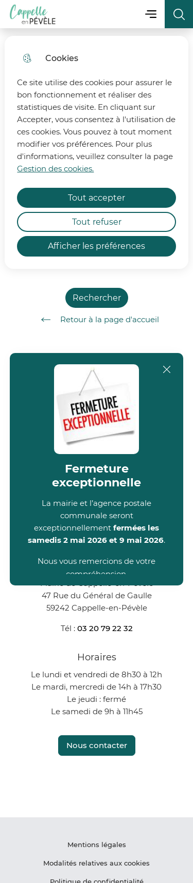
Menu (150, 14)
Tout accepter (96, 198)
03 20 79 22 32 (105, 628)
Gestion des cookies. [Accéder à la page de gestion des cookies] (55, 168)
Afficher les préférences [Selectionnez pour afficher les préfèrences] (96, 246)
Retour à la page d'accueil (96, 319)
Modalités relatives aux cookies (96, 863)
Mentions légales (96, 844)
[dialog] (96, 152)
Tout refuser (96, 222)
